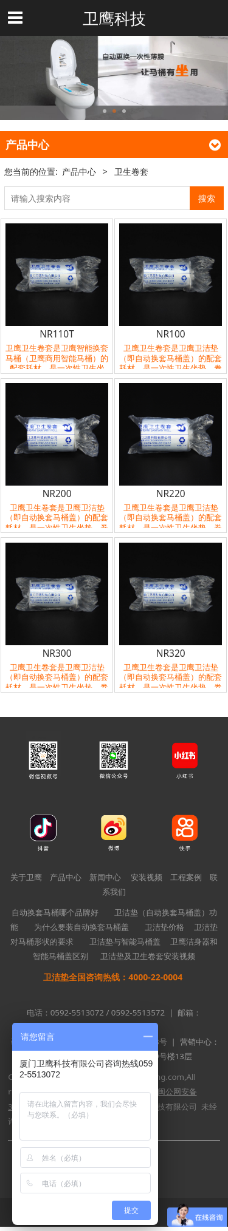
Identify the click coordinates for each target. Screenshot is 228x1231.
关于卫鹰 (26, 877)
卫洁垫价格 (164, 926)
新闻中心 (105, 877)
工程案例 (186, 877)
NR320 (170, 653)
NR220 (170, 493)
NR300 (57, 653)
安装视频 (146, 877)
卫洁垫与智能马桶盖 (125, 941)
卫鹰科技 (114, 18)
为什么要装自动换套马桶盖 (81, 926)
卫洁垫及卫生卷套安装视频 (147, 956)
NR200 (57, 493)
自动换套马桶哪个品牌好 (55, 912)
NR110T (57, 334)
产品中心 (79, 171)
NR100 (170, 334)
